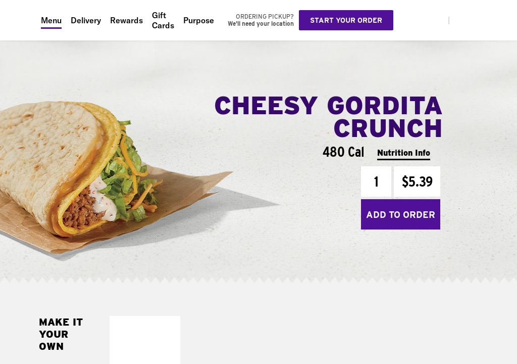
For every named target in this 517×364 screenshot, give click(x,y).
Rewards (126, 20)
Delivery (86, 20)
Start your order (346, 20)
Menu (51, 20)
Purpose (198, 20)
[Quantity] (376, 181)
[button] (170, 326)
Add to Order (400, 214)
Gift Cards (163, 20)
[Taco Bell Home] (21, 20)
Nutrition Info (403, 153)
